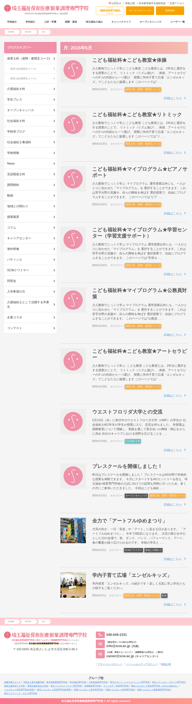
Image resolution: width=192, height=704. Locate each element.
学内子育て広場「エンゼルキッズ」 (132, 575)
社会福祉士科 (133, 441)
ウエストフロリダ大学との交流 (127, 411)
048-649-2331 (111, 635)
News (11, 163)
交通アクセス (175, 3)
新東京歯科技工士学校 (14, 686)
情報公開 (129, 3)
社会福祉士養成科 (19, 142)
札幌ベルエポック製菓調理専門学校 (153, 689)
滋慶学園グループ (12, 682)
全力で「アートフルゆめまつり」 (129, 520)
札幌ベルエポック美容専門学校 (120, 689)
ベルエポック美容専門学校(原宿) (19, 689)
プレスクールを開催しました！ (127, 466)
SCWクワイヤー (133, 550)
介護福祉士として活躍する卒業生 (28, 304)
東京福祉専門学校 (78, 682)
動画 (164, 595)
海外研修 (13, 248)
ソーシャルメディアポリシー (142, 664)
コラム (11, 227)
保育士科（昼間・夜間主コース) (143, 89)
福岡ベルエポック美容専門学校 (88, 689)
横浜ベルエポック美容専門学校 (154, 686)
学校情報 (13, 152)
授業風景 (13, 216)
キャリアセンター (19, 238)
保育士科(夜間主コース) (23, 68)
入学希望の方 (16, 291)
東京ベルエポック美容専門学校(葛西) (54, 689)
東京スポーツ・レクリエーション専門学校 (129, 682)
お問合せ (115, 3)
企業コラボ (14, 317)
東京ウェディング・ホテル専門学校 (20, 693)
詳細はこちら (173, 98)
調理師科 (13, 184)
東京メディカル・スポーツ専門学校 (168, 682)
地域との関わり (153, 550)
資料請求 (170, 10)
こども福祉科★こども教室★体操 (129, 60)
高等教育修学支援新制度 (151, 3)
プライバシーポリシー (110, 664)
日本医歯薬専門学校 (98, 682)
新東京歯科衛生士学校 (37, 686)
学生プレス (14, 99)
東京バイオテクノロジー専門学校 (66, 686)
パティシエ (14, 259)
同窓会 (11, 280)
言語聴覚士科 (16, 174)
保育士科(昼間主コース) (23, 78)
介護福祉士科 (16, 88)
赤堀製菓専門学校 (92, 686)
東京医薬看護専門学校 (56, 682)
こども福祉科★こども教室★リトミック (137, 114)
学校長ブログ (16, 131)
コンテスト (14, 328)
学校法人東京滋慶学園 (33, 682)
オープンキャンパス (140, 10)
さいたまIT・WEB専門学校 (115, 686)
